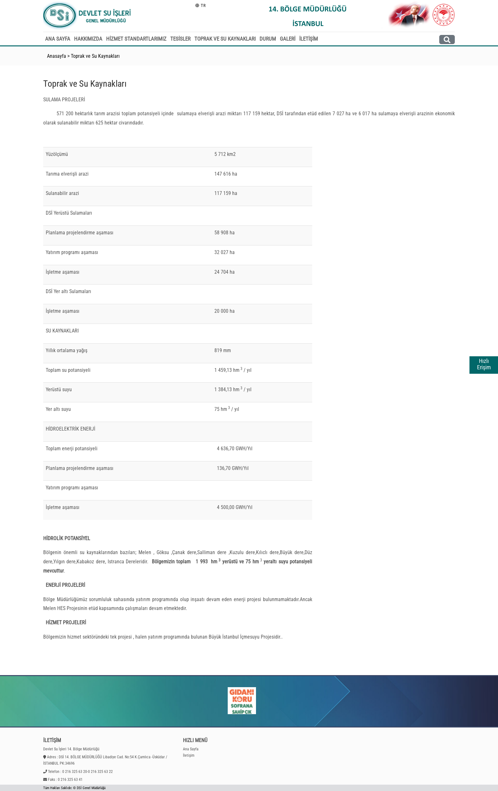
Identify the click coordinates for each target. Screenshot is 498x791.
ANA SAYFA (57, 39)
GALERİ (287, 39)
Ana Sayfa (191, 749)
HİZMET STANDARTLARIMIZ (136, 39)
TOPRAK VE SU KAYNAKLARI (225, 39)
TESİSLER (180, 39)
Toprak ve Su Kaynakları (95, 56)
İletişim (188, 755)
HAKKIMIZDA (88, 39)
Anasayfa (56, 56)
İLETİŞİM (308, 39)
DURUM (267, 39)
